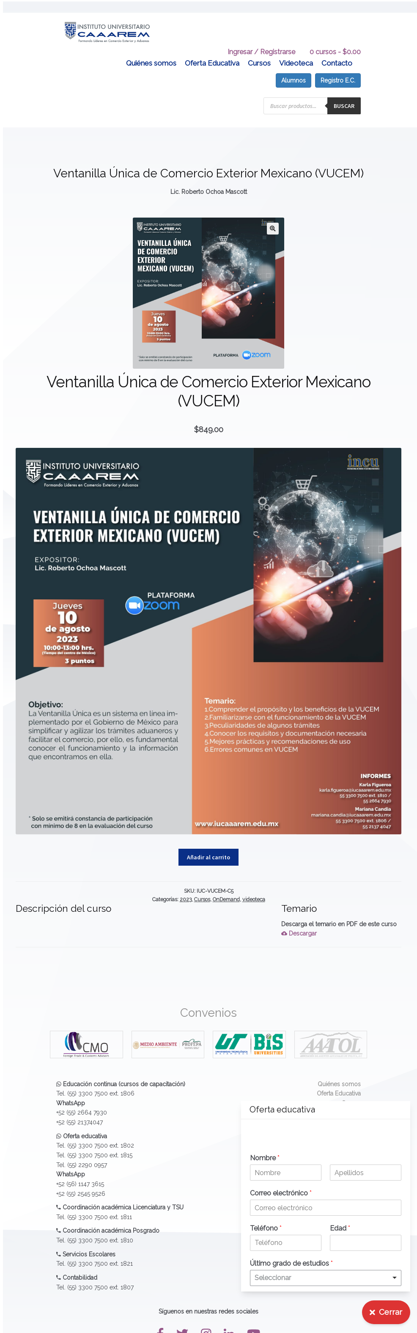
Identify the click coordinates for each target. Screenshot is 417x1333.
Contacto (336, 53)
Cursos (259, 53)
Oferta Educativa (212, 53)
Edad (340, 1228)
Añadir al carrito (208, 847)
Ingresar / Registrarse (261, 42)
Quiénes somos (151, 53)
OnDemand (226, 889)
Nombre (265, 1158)
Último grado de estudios (291, 1263)
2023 (186, 889)
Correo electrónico (281, 1193)
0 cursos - (335, 42)
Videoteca (296, 53)
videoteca (253, 889)
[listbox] (325, 1278)
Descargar (299, 923)
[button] (273, 218)
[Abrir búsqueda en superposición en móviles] (312, 95)
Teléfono (266, 1228)
